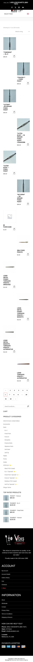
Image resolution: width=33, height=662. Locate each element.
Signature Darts (9, 446)
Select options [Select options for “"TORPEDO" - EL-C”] (14, 56)
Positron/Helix (8, 443)
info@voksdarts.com (12, 631)
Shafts (5, 462)
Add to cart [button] (14, 112)
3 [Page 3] (18, 390)
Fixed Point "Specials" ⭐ (12, 474)
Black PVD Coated (10, 468)
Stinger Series (7, 487)
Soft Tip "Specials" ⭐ (11, 484)
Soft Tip (7, 452)
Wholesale (4, 603)
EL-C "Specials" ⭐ (10, 471)
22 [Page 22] (10, 399)
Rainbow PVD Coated (11, 481)
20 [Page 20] (26, 394)
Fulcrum (7, 436)
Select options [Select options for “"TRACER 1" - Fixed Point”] (28, 83)
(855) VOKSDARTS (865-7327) (16, 627)
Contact (4, 607)
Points (5, 459)
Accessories (6, 424)
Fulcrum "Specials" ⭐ (11, 478)
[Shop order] (22, 31)
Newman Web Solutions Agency (20, 660)
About (3, 600)
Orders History (6, 577)
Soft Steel (7, 449)
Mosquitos (7, 440)
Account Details (6, 574)
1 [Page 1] (10, 390)
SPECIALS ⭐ (7, 465)
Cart (3, 581)
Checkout (4, 584)
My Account (5, 570)
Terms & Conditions (7, 614)
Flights (5, 455)
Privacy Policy (5, 610)
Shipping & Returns (7, 617)
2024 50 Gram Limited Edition (11, 421)
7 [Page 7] (9, 394)
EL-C (6, 430)
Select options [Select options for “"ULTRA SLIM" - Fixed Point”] (14, 173)
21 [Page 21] (6, 399)
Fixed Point (8, 433)
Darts (4, 427)
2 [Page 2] (14, 390)
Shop (4, 588)
